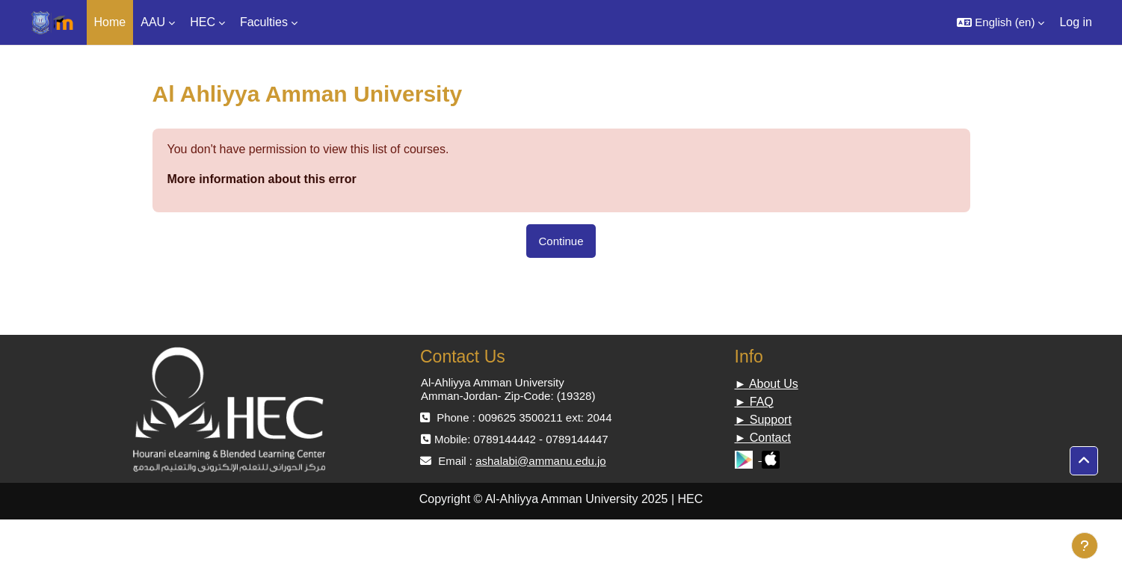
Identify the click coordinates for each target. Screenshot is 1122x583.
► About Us (766, 383)
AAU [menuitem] (153, 22)
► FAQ (754, 401)
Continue (560, 241)
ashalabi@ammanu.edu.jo (540, 460)
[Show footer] (1084, 545)
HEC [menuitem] (202, 22)
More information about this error (262, 179)
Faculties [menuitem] (264, 22)
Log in (1075, 22)
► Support (763, 419)
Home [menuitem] (110, 22)
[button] (1000, 22)
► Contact (763, 437)
